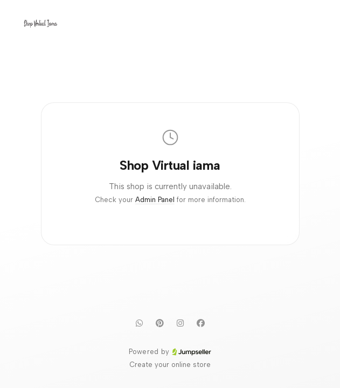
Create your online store (170, 365)
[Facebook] (201, 322)
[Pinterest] (160, 322)
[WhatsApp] (139, 322)
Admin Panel (155, 200)
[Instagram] (180, 322)
